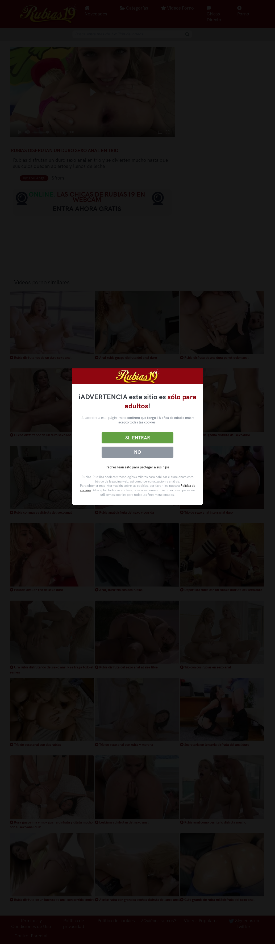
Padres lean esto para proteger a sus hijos (137, 467)
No (137, 452)
